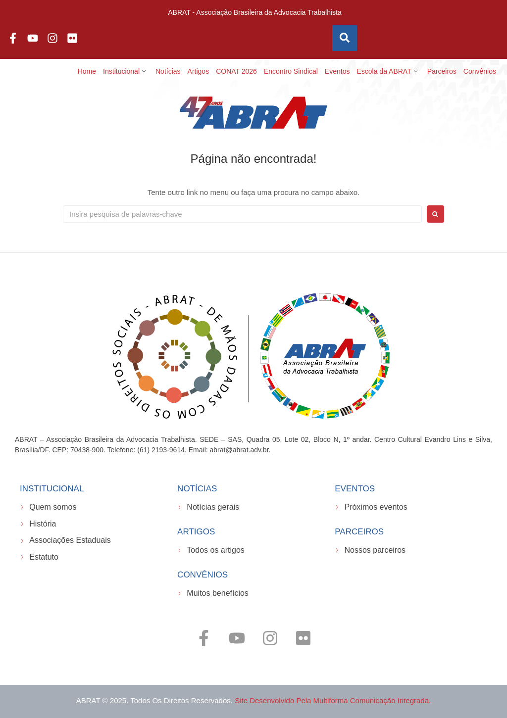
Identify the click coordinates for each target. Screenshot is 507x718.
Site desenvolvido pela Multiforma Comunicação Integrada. (333, 700)
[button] (126, 71)
